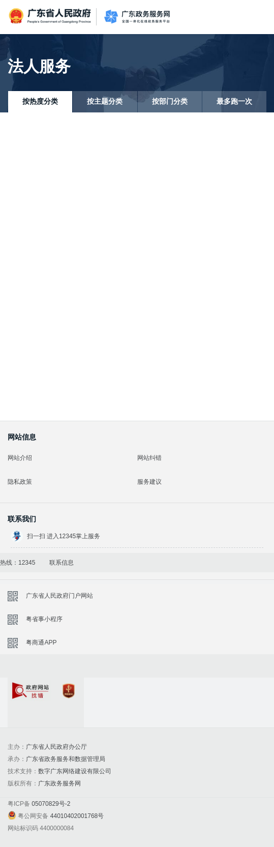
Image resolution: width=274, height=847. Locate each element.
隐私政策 (20, 481)
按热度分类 (40, 101)
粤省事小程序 (44, 619)
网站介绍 (20, 457)
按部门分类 (170, 101)
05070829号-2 (51, 803)
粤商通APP (41, 642)
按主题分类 (105, 101)
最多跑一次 (234, 101)
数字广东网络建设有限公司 (74, 771)
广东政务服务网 (137, 17)
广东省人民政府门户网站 (59, 595)
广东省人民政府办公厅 (56, 746)
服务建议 (149, 481)
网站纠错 (149, 457)
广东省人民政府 (51, 16)
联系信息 (61, 562)
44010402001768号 (77, 816)
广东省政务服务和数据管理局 (65, 759)
